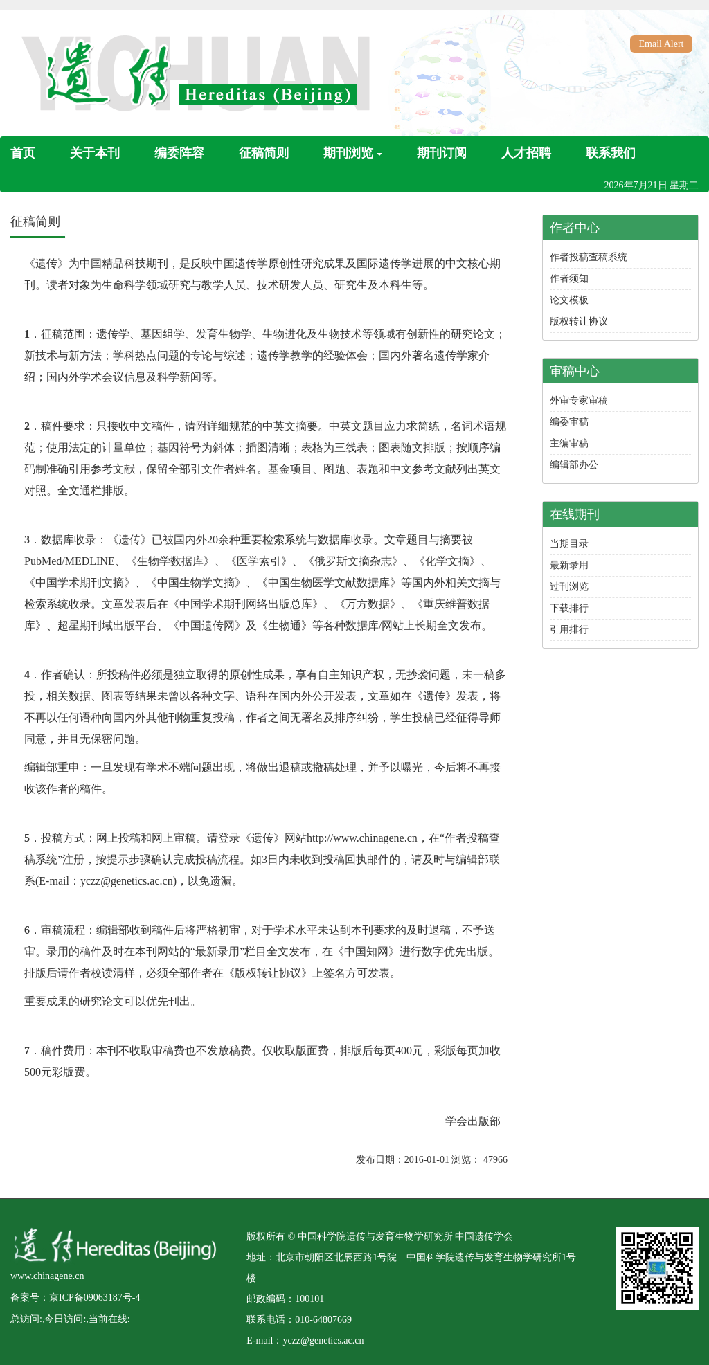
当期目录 (569, 544)
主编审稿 (569, 443)
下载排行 (569, 608)
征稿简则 (264, 153)
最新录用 (569, 565)
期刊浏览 (352, 153)
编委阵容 (179, 153)
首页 (22, 153)
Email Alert (661, 44)
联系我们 (611, 153)
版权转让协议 (579, 321)
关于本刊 (95, 153)
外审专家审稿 (579, 400)
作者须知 (569, 278)
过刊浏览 (569, 586)
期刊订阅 (442, 153)
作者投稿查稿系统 (588, 257)
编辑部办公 (574, 465)
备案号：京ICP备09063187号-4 (75, 1297)
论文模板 (569, 300)
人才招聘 (526, 153)
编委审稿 (569, 422)
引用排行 (569, 629)
